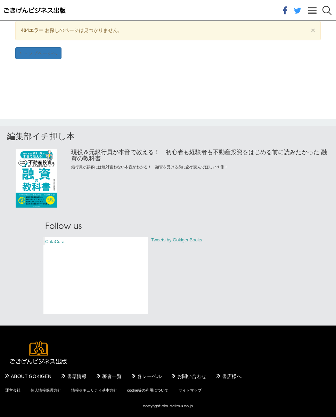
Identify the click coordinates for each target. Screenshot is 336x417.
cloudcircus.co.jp (177, 405)
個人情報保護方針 (46, 390)
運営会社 (13, 390)
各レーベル (149, 376)
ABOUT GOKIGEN (31, 376)
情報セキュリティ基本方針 (94, 390)
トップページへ (38, 53)
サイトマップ (190, 390)
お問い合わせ (191, 376)
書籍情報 (77, 376)
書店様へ (231, 376)
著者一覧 (112, 376)
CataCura (55, 241)
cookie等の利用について (148, 390)
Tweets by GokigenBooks (176, 239)
